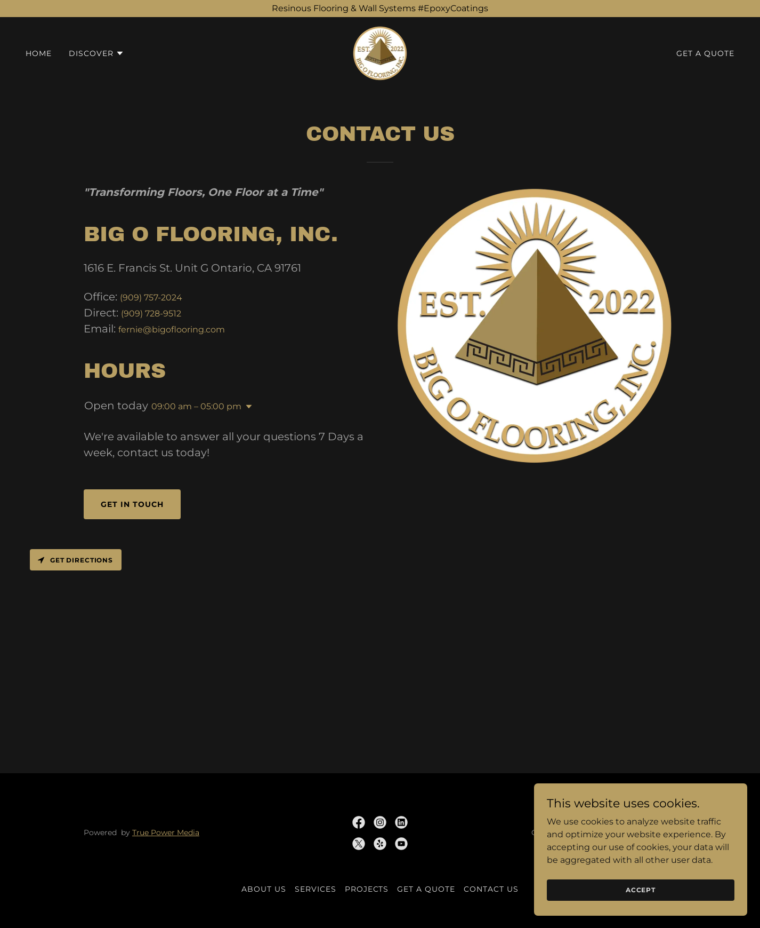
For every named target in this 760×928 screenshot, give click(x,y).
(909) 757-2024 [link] (151, 297)
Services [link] (315, 889)
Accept (641, 912)
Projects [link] (367, 889)
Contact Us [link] (491, 889)
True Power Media (165, 832)
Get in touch (132, 504)
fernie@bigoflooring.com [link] (171, 329)
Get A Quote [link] (705, 53)
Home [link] (39, 53)
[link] (380, 52)
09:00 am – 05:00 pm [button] (196, 406)
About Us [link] (263, 889)
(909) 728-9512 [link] (151, 313)
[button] (96, 53)
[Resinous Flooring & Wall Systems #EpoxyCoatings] (380, 8)
